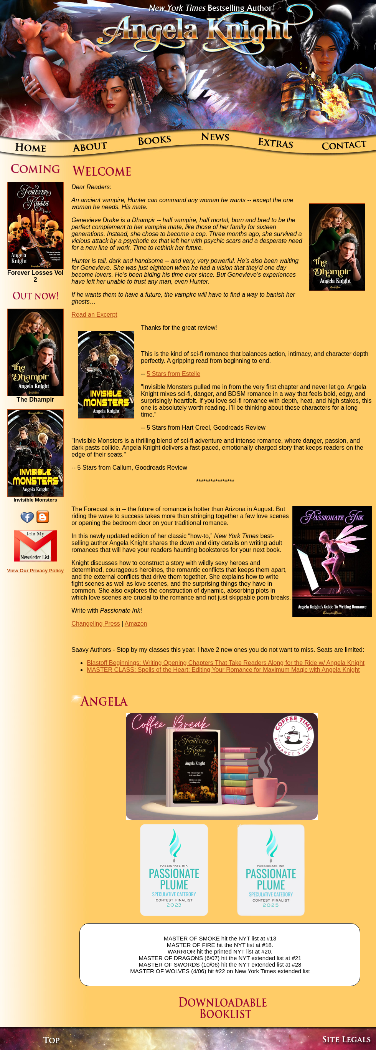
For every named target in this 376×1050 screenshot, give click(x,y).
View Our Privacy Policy (35, 570)
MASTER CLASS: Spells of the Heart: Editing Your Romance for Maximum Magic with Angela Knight (223, 669)
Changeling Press (95, 623)
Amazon (136, 623)
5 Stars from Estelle (173, 373)
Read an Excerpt (94, 314)
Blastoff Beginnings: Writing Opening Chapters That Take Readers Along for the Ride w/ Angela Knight (225, 663)
